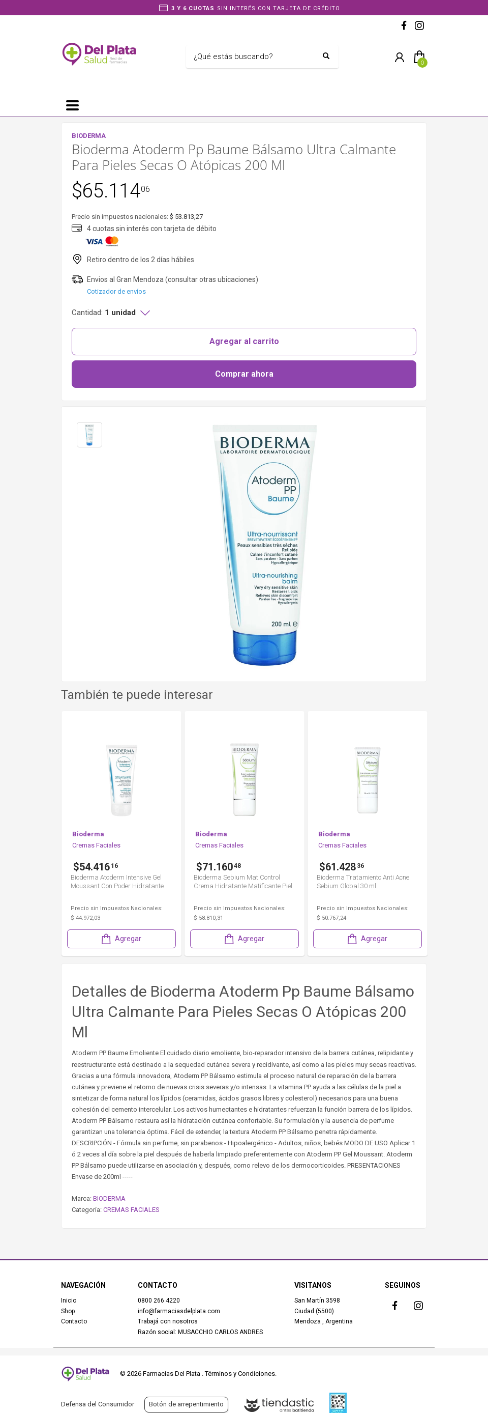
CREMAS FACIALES (131, 1209)
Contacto (74, 1321)
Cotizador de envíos (116, 291)
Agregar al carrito (244, 341)
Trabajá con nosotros (168, 1321)
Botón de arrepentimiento (186, 1404)
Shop (68, 1311)
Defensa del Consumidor (97, 1404)
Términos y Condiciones (240, 1373)
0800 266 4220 (159, 1300)
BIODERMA (109, 1198)
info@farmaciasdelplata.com (179, 1311)
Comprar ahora (244, 374)
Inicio (68, 1300)
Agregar (120, 938)
